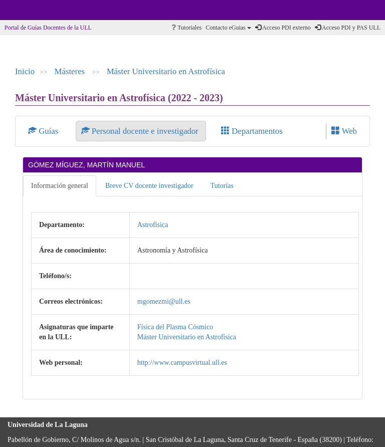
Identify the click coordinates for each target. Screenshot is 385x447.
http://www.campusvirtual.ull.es (182, 362)
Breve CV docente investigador (149, 185)
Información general (59, 185)
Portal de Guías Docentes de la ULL (48, 27)
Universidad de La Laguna (35, 10)
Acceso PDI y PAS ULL (347, 27)
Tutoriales (186, 27)
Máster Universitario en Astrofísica (166, 71)
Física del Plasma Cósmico (175, 327)
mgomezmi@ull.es (163, 301)
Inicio (25, 71)
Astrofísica (152, 225)
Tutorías (222, 185)
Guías (44, 131)
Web (344, 131)
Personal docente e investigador (141, 131)
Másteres (71, 71)
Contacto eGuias (228, 27)
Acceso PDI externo (283, 27)
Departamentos (252, 131)
